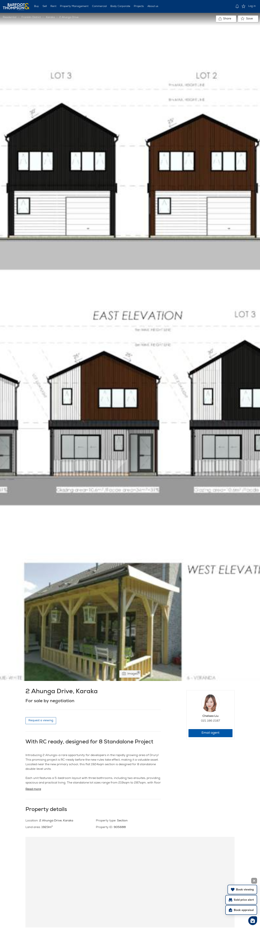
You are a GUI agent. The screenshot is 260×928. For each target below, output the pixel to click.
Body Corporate (120, 6)
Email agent (210, 733)
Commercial (99, 6)
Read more (33, 789)
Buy (36, 6)
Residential (9, 17)
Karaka (50, 17)
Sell (45, 6)
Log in (252, 6)
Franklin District (31, 17)
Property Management (74, 6)
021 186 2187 (210, 721)
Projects (139, 6)
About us (152, 6)
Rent (53, 6)
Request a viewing (40, 720)
